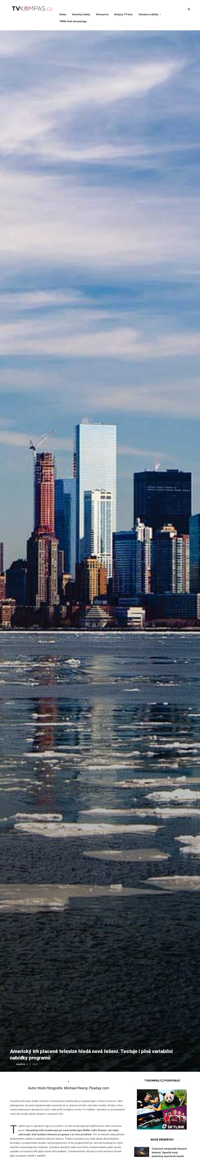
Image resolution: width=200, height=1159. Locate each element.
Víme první (102, 14)
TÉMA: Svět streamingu (73, 21)
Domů (62, 14)
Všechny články (81, 14)
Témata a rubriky (148, 14)
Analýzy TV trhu (123, 14)
